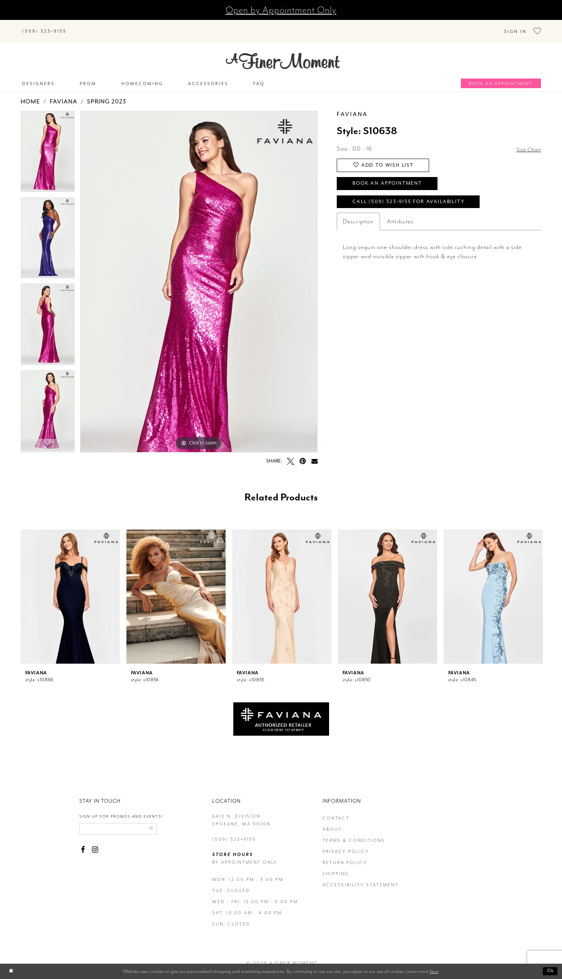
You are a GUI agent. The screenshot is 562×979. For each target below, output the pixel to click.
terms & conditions (354, 833)
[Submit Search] (81, 25)
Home (30, 94)
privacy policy (346, 844)
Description (358, 219)
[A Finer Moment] (283, 53)
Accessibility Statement (360, 877)
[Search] (120, 25)
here (434, 971)
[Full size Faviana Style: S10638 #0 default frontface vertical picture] (198, 274)
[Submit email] (157, 821)
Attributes (400, 219)
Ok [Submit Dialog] (550, 971)
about (332, 822)
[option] (48, 146)
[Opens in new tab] (281, 711)
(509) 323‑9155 (234, 832)
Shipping (336, 866)
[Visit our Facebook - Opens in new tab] (83, 843)
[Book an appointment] (501, 75)
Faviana (63, 94)
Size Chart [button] (527, 142)
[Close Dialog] (12, 971)
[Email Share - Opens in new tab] (314, 453)
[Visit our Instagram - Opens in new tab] (95, 843)
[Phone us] (44, 27)
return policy (345, 855)
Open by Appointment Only (281, 10)
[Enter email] (122, 821)
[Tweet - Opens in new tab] (290, 453)
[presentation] (70, 589)
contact (336, 810)
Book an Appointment (392, 179)
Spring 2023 (106, 94)
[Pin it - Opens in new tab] (302, 453)
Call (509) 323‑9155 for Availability (415, 199)
